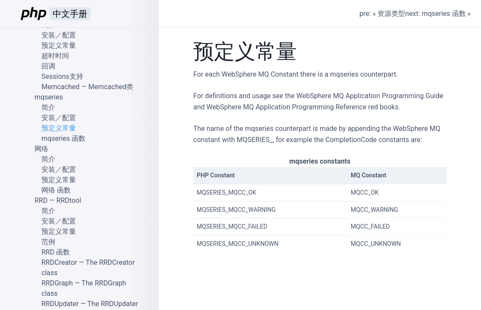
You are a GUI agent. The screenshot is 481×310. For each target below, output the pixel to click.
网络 (41, 149)
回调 (48, 66)
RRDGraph (57, 283)
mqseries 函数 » (446, 13)
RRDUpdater (60, 304)
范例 (48, 242)
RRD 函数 (55, 252)
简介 (48, 107)
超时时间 (55, 56)
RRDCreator (59, 262)
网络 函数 (56, 190)
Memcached (60, 87)
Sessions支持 (62, 76)
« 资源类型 (389, 13)
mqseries (49, 97)
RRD (41, 200)
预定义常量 (58, 45)
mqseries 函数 (63, 138)
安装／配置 (58, 35)
